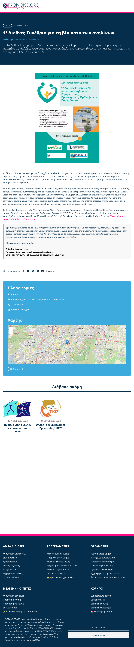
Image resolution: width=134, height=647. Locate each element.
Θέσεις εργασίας (11, 565)
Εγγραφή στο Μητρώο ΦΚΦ (105, 573)
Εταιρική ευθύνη (99, 603)
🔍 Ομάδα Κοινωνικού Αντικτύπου (108, 577)
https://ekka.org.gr (20, 309)
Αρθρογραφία (10, 561)
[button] (128, 6)
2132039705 (17, 304)
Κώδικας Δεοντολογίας (58, 561)
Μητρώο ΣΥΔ (9, 569)
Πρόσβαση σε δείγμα (13, 603)
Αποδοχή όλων (98, 635)
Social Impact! (98, 599)
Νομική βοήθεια (11, 577)
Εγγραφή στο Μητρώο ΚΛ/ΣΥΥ (62, 565)
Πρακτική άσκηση (12, 599)
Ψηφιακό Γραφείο (56, 573)
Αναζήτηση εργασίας (13, 595)
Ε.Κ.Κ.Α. (7, 25)
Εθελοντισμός (10, 607)
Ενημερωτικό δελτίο (101, 595)
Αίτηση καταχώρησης (102, 553)
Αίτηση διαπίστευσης (58, 553)
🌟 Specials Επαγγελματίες (60, 577)
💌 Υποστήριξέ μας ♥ (101, 611)
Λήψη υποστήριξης (13, 573)
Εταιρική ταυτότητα (101, 607)
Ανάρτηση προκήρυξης (102, 561)
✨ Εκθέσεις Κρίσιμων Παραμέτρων (21, 611)
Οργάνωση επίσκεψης (102, 565)
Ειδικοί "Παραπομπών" (58, 569)
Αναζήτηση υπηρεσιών (14, 553)
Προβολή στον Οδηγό (58, 557)
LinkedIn (50, 271)
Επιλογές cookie (98, 627)
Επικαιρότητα (10, 557)
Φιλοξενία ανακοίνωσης (103, 557)
